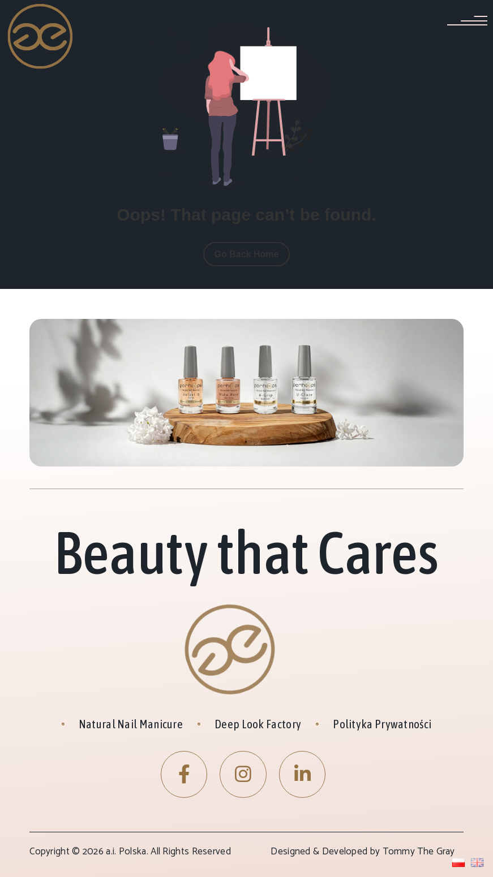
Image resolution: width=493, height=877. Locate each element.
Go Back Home (247, 254)
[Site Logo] (40, 36)
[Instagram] (243, 774)
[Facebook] (184, 774)
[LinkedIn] (302, 774)
